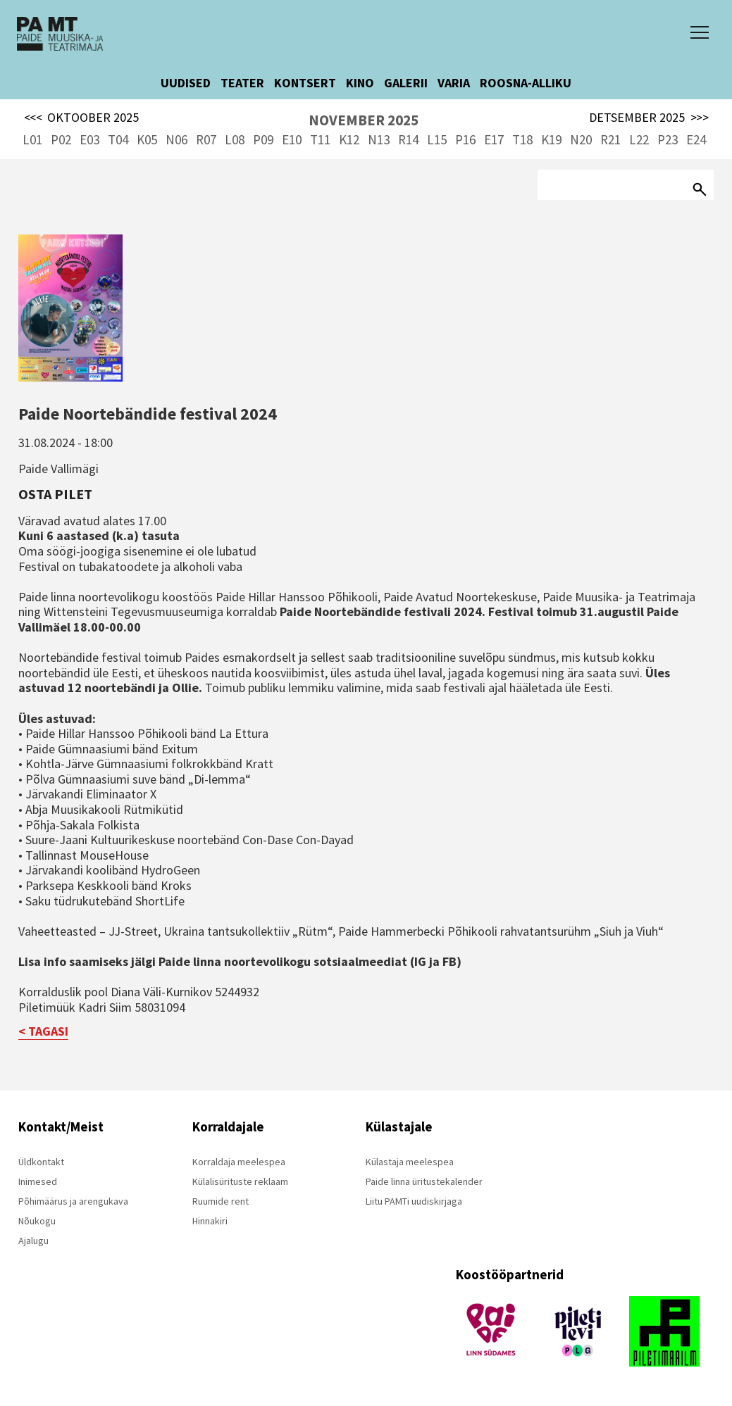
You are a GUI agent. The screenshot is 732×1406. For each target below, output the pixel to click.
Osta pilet (55, 494)
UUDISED (186, 83)
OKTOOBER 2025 (81, 117)
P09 (263, 139)
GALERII (406, 83)
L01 (32, 139)
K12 (349, 139)
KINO (360, 83)
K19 (551, 139)
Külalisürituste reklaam (240, 1181)
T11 (320, 139)
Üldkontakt (41, 1161)
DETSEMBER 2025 (649, 117)
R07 (206, 139)
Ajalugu (33, 1240)
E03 (89, 139)
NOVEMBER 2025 (363, 120)
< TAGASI (43, 1031)
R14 (408, 139)
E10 (292, 139)
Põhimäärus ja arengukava (73, 1201)
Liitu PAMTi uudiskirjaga (414, 1201)
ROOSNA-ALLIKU (525, 83)
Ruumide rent (220, 1201)
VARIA (454, 83)
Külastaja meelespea (410, 1161)
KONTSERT (305, 83)
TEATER (242, 83)
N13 (379, 139)
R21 (610, 139)
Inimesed (37, 1181)
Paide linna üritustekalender (424, 1181)
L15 (437, 139)
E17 (494, 139)
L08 (234, 139)
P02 (61, 139)
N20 (581, 139)
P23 (667, 139)
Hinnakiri (210, 1220)
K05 (147, 139)
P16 (465, 139)
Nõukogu (37, 1220)
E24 (696, 139)
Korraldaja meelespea (238, 1161)
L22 (639, 139)
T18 (522, 139)
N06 (176, 139)
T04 (118, 139)
